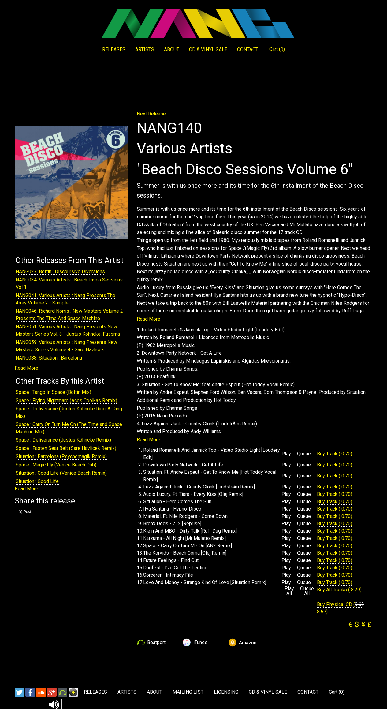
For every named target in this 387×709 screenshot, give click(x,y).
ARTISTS (144, 49)
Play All (289, 591)
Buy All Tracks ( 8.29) (339, 590)
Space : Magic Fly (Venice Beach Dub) (56, 465)
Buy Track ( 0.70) (334, 454)
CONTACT (247, 49)
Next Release (151, 114)
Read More (26, 368)
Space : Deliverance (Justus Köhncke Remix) (63, 440)
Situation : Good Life (37, 481)
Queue (304, 453)
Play (286, 453)
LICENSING (226, 692)
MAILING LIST (188, 692)
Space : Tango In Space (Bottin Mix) (53, 392)
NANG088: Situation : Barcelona (49, 358)
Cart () (277, 49)
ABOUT (171, 49)
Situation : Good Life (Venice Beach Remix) (61, 473)
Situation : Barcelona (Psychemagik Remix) (61, 456)
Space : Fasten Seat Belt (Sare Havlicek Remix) (66, 448)
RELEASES (113, 49)
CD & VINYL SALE (208, 49)
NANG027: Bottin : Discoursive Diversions (60, 271)
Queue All (307, 591)
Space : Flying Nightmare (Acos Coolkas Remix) (66, 400)
